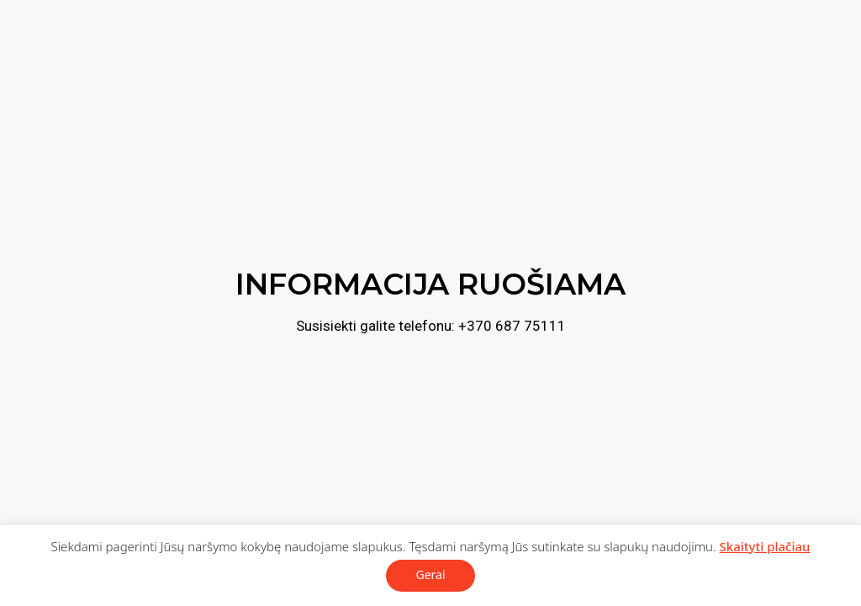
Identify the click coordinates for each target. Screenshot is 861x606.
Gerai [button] (430, 574)
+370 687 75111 (512, 325)
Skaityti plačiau (765, 546)
